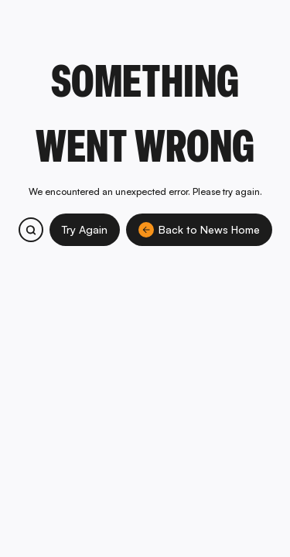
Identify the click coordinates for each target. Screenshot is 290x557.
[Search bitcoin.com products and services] (31, 229)
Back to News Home (199, 229)
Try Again (84, 229)
